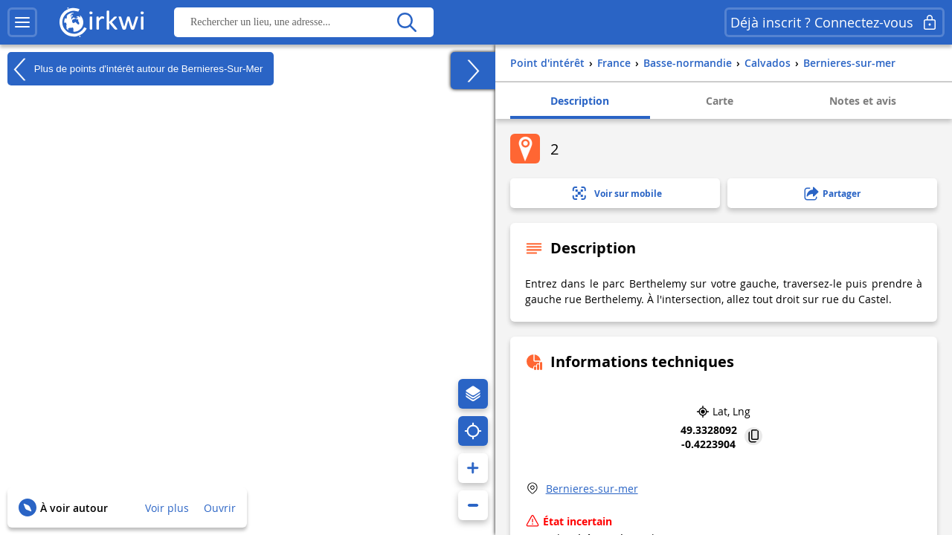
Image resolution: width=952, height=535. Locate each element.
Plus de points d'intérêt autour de (135, 69)
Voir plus (167, 508)
